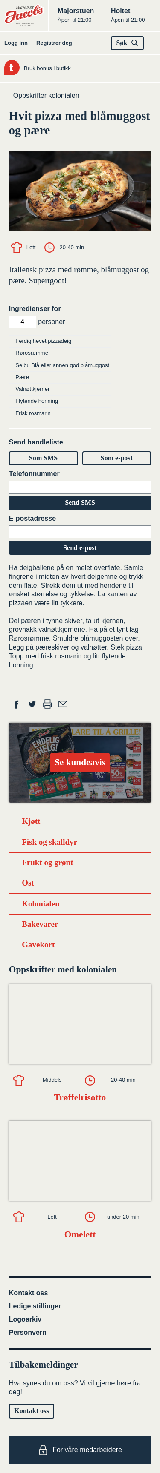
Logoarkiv (25, 1319)
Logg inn (16, 43)
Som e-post (117, 458)
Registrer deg (54, 43)
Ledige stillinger (35, 1306)
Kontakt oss (28, 1292)
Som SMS (43, 458)
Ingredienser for (35, 308)
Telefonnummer (34, 473)
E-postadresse (32, 518)
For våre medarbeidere (80, 1450)
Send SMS (80, 502)
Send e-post (80, 547)
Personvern (28, 1332)
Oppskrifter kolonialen (46, 95)
